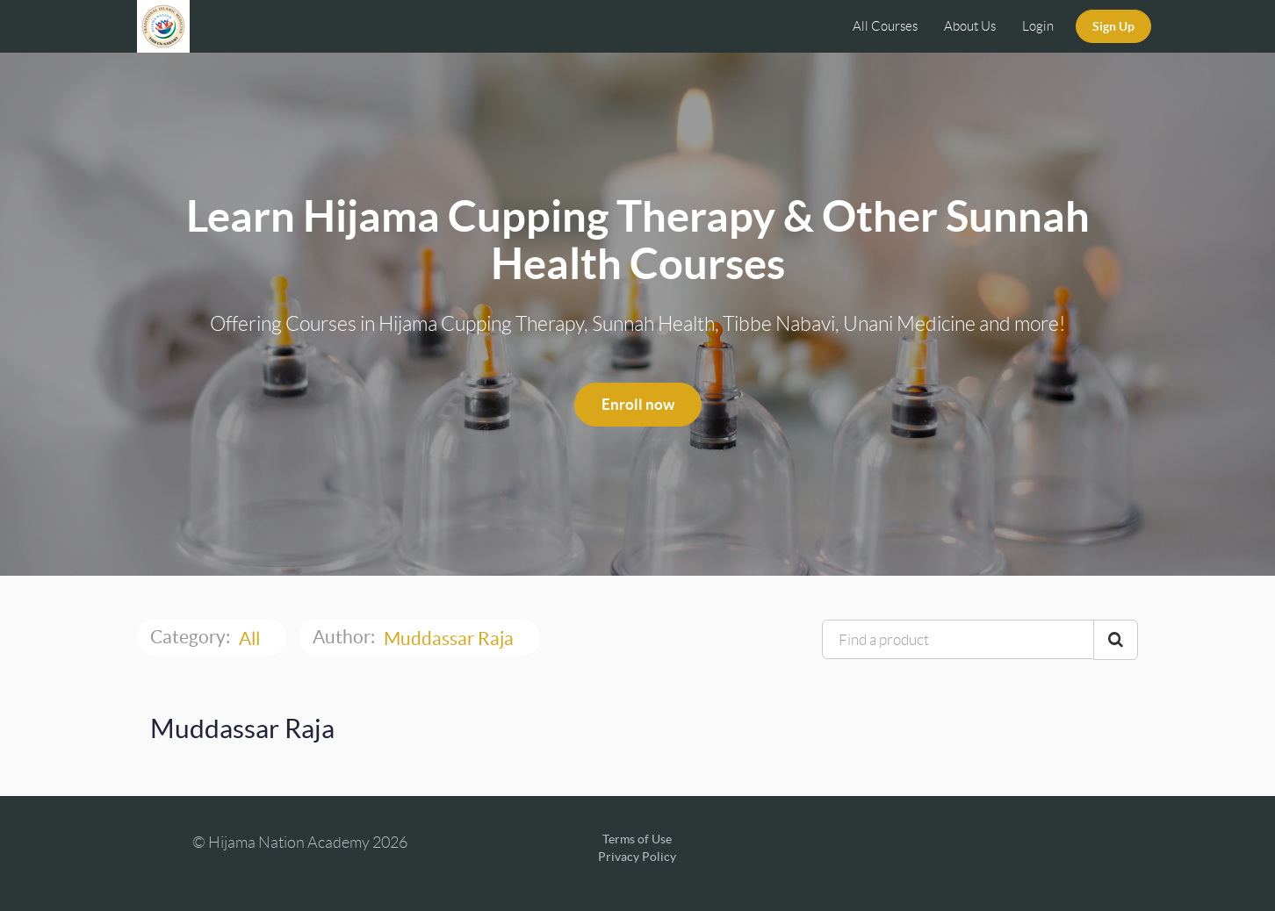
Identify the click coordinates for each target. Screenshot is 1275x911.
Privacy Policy (637, 857)
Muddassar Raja (450, 638)
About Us (970, 26)
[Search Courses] (1115, 640)
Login (1038, 26)
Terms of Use (637, 839)
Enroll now (637, 404)
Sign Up (1113, 26)
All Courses (885, 26)
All (251, 638)
